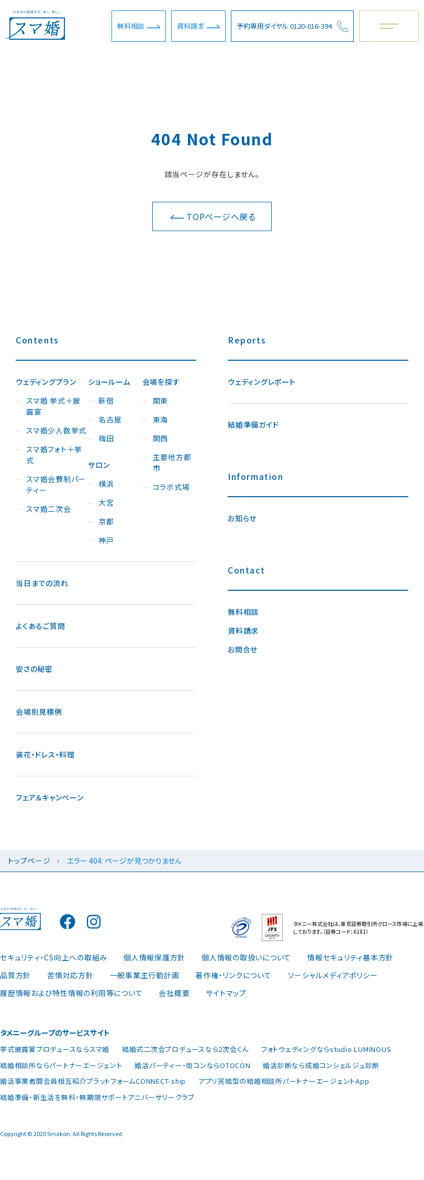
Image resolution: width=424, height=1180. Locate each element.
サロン (98, 465)
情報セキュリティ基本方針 (350, 957)
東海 (161, 419)
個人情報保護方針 (154, 957)
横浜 (106, 483)
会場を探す (161, 381)
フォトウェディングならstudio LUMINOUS (326, 1049)
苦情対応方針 (70, 975)
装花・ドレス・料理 (45, 754)
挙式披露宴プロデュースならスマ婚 (54, 1049)
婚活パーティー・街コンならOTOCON (192, 1065)
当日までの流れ (42, 583)
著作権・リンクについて (233, 975)
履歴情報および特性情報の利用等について (71, 993)
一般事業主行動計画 (145, 975)
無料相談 (138, 26)
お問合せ (243, 649)
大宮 (106, 502)
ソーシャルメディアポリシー (333, 975)
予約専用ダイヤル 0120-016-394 (292, 26)
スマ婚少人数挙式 (56, 430)
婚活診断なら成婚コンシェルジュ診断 (321, 1065)
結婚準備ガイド (253, 424)
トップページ (29, 860)
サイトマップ (226, 993)
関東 (161, 400)
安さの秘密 (34, 668)
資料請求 (198, 26)
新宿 (106, 400)
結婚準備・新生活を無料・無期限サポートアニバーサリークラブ (97, 1097)
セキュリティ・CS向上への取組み (53, 957)
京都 (106, 521)
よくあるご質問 (40, 626)
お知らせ (242, 518)
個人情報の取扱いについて (246, 957)
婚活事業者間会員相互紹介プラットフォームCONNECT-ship (93, 1081)
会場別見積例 (39, 711)
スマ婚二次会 (48, 508)
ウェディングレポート (262, 381)
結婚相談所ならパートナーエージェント (61, 1065)
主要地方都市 (172, 462)
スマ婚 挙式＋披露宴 (53, 406)
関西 (161, 438)
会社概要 (174, 993)
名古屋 (109, 419)
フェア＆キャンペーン (50, 797)
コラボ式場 (171, 487)
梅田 (106, 438)
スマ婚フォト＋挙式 (54, 454)
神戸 (106, 540)
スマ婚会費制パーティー (56, 484)
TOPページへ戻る (213, 216)
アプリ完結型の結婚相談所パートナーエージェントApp (284, 1081)
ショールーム (109, 381)
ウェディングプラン (46, 381)
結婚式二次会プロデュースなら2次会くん (185, 1049)
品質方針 (15, 975)
